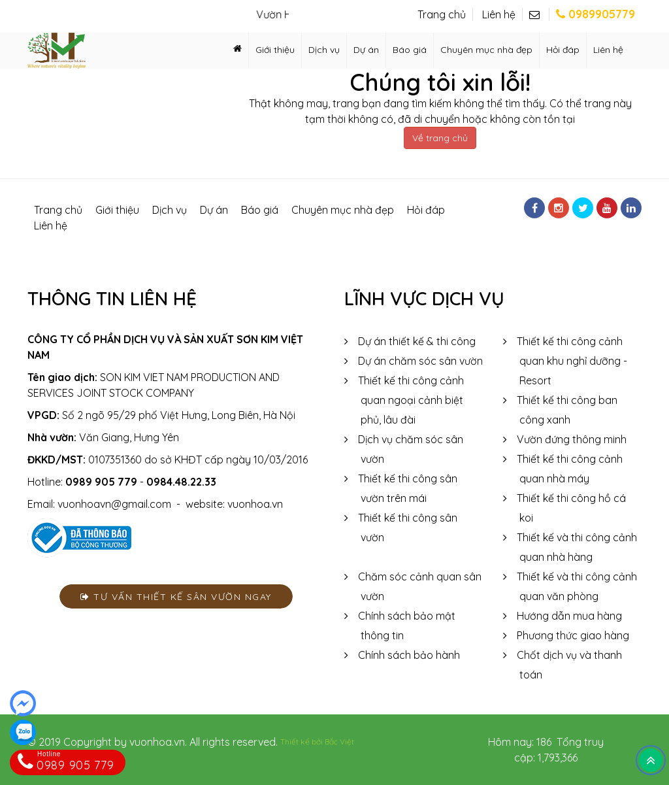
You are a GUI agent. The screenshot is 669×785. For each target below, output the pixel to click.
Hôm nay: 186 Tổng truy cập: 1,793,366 (546, 749)
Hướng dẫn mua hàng (569, 615)
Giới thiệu (275, 50)
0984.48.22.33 (181, 481)
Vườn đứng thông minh (572, 439)
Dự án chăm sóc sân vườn (420, 360)
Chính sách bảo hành (409, 654)
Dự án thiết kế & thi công (417, 341)
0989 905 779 (101, 481)
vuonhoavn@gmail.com (114, 503)
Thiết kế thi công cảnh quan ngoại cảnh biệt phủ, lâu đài (411, 400)
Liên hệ (498, 14)
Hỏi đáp (562, 50)
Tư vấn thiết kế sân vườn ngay (176, 596)
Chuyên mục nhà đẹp (486, 50)
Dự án (366, 50)
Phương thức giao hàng (573, 635)
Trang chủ (441, 14)
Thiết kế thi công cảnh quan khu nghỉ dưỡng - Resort (572, 361)
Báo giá (410, 50)
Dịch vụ (324, 50)
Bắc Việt (339, 741)
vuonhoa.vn (255, 503)
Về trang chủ (440, 138)
